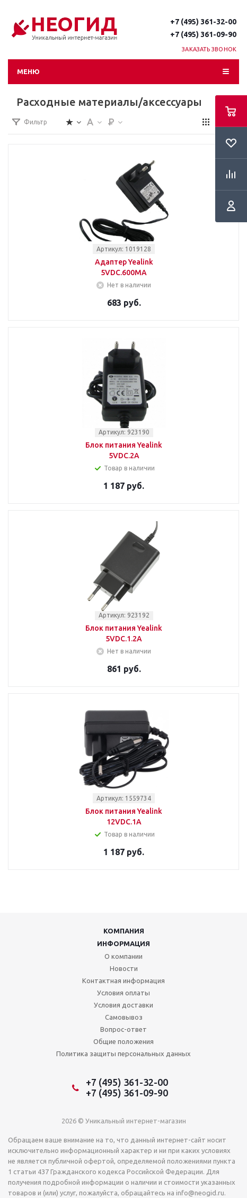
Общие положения (123, 1041)
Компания (123, 930)
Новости (124, 968)
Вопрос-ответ (123, 1029)
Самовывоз (124, 1017)
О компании (123, 956)
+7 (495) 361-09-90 (203, 34)
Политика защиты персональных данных (123, 1053)
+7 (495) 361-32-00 (203, 21)
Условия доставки (123, 1005)
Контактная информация (123, 980)
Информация (123, 943)
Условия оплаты (123, 992)
